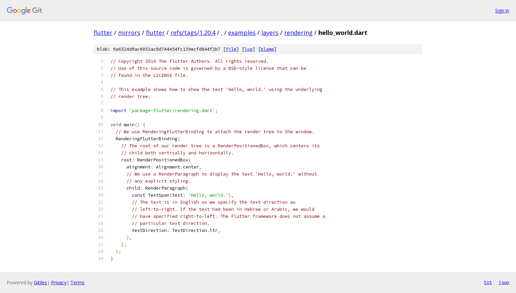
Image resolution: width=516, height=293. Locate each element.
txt (488, 282)
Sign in (502, 10)
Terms (77, 282)
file (231, 49)
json (504, 282)
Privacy (58, 282)
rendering (298, 33)
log (249, 49)
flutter (103, 33)
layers (269, 33)
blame (267, 49)
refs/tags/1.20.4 (192, 33)
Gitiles (40, 282)
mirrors (129, 33)
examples (242, 33)
